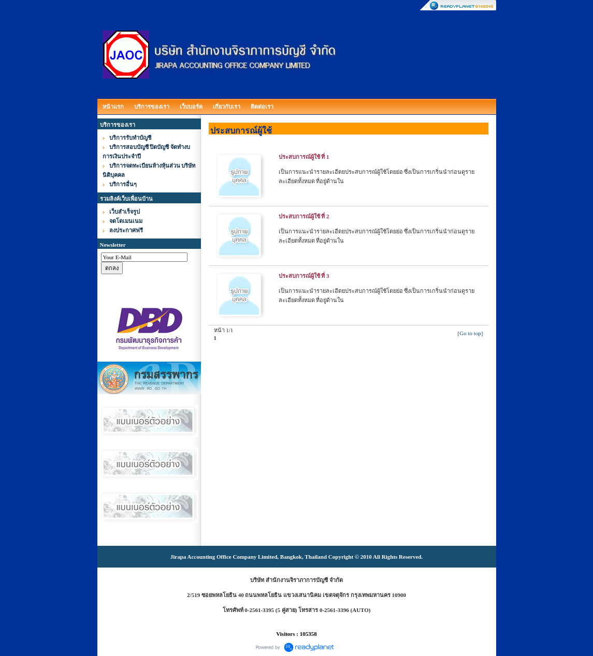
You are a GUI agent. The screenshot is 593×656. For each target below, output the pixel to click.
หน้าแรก (113, 106)
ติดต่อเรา (262, 106)
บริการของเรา (151, 106)
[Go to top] (470, 333)
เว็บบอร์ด (191, 106)
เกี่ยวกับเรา (226, 106)
